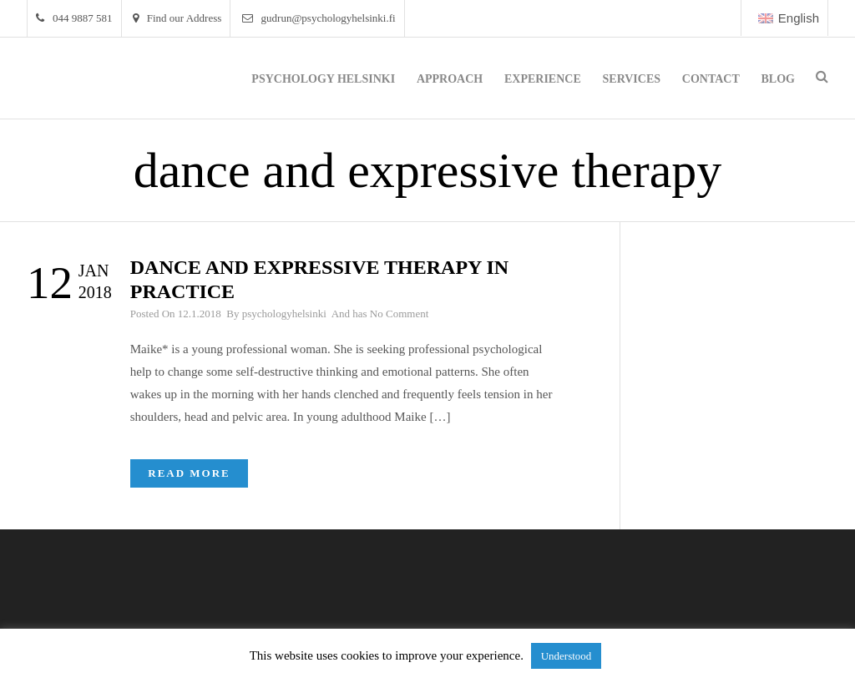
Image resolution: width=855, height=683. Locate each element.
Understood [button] (566, 656)
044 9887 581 (74, 18)
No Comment (399, 313)
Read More (189, 473)
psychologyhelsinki (284, 313)
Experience (542, 79)
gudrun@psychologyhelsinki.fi (319, 18)
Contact (711, 79)
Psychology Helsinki (323, 79)
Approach (450, 79)
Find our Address (177, 18)
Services (632, 79)
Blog (778, 79)
